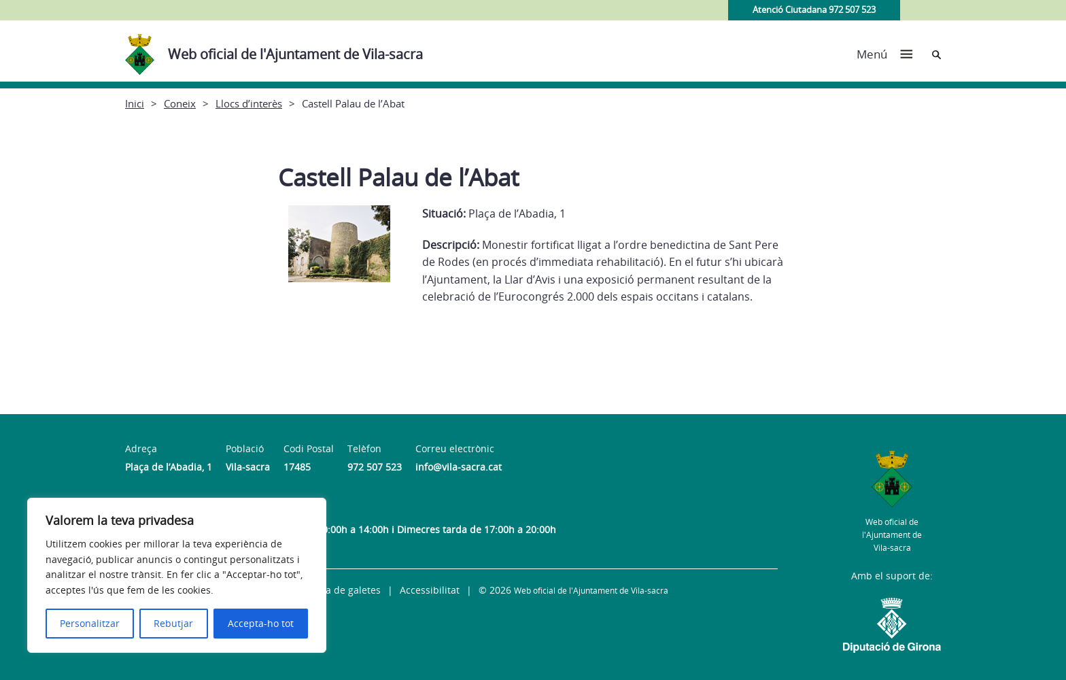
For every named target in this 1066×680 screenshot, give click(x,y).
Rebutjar (173, 623)
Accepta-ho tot (261, 623)
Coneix (180, 103)
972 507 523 (374, 466)
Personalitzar (90, 623)
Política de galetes (339, 589)
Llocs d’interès (249, 103)
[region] (176, 575)
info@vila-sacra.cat (458, 466)
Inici (134, 103)
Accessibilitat (430, 589)
